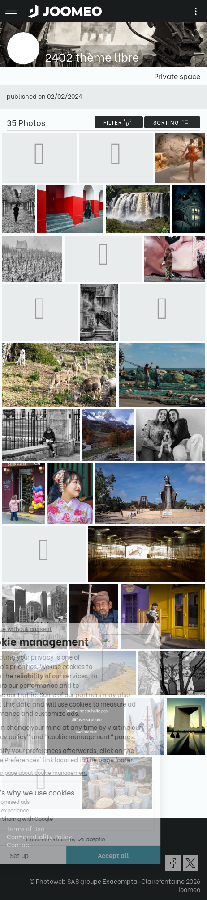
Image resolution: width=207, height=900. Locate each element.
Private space (177, 76)
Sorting (172, 122)
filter (119, 122)
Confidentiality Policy (39, 836)
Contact (19, 844)
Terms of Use (25, 828)
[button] (23, 854)
